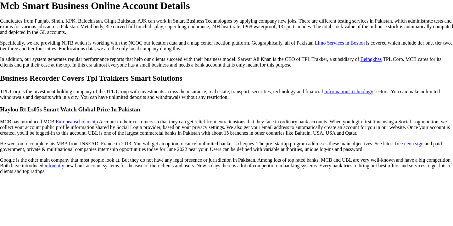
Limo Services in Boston (340, 43)
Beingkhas (371, 59)
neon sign (413, 143)
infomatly (54, 165)
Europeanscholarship (77, 121)
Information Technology (348, 91)
